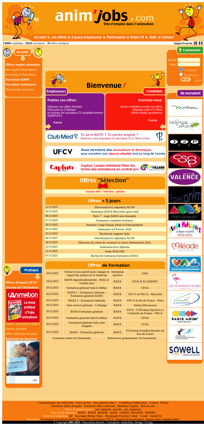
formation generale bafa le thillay (87, 287)
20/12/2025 (52, 287)
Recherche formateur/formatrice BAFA (115, 255)
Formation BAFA (18, 79)
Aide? (198, 80)
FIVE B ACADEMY (145, 281)
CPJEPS (125, 412)
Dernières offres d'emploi (66, 406)
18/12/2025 (52, 273)
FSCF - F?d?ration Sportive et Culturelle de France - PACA (145, 311)
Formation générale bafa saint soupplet (87, 324)
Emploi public (171, 419)
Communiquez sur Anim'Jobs (56, 402)
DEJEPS (150, 412)
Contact (153, 402)
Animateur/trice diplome (114, 246)
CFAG (145, 287)
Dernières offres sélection (99, 406)
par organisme (132, 409)
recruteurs (39, 43)
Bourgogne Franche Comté (121, 415)
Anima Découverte (145, 305)
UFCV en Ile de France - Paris (145, 300)
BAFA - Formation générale (87, 332)
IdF (71, 415)
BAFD (92, 412)
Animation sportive (117, 273)
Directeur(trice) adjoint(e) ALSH (115, 207)
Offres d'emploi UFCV (21, 282)
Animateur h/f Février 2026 (114, 229)
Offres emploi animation (23, 64)
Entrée (57, 122)
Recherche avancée (20, 89)
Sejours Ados (153, 419)
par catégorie (103, 409)
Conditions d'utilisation (133, 402)
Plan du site (148, 406)
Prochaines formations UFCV (96, 419)
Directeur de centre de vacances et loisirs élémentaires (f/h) (115, 242)
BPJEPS (103, 412)
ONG (145, 273)
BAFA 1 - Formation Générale (86, 300)
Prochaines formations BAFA (59, 419)
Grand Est (156, 415)
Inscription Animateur (21, 69)
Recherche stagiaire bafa (114, 233)
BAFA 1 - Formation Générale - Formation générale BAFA (86, 294)
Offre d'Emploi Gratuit (21, 333)
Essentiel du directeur (23, 360)
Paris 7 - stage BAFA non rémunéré (114, 216)
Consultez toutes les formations (71, 338)
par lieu (117, 409)
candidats (17, 43)
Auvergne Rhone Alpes (89, 415)
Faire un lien (83, 402)
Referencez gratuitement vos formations (132, 338)
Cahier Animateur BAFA (23, 324)
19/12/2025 (52, 281)
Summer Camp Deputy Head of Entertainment (114, 224)
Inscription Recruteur (21, 74)
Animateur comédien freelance (114, 220)
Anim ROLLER (114, 251)
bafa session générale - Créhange (87, 305)
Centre (144, 415)
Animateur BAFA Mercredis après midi (115, 211)
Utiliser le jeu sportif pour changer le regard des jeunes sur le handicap (86, 273)
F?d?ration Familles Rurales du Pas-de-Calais (145, 332)
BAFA (117, 281)
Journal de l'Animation (23, 304)
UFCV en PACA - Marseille (145, 294)
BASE (114, 412)
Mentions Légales (128, 406)
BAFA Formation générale (87, 311)
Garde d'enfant (16, 328)
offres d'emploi (60, 43)
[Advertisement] (24, 180)
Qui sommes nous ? (105, 402)
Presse (164, 402)
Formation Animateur (21, 84)
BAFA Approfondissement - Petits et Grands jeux (87, 281)
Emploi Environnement (129, 419)
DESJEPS (137, 412)
